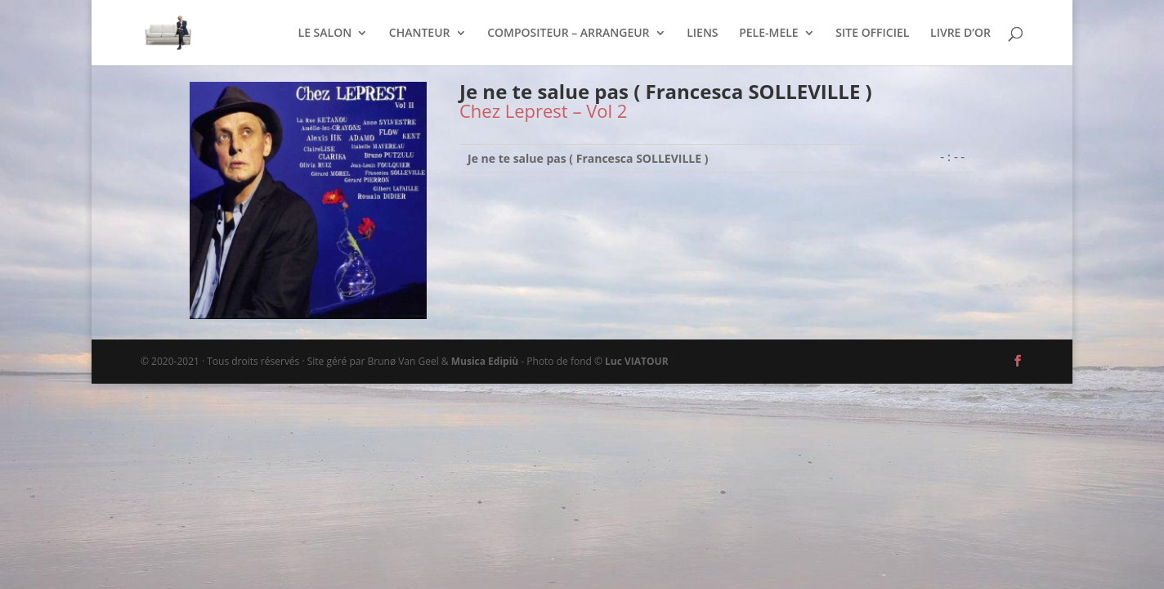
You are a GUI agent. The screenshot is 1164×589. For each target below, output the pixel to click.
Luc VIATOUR (637, 361)
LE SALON (325, 33)
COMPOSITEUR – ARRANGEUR (568, 33)
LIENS (702, 33)
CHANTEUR (419, 33)
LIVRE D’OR (960, 33)
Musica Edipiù (484, 361)
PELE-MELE (768, 33)
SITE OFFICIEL (872, 33)
